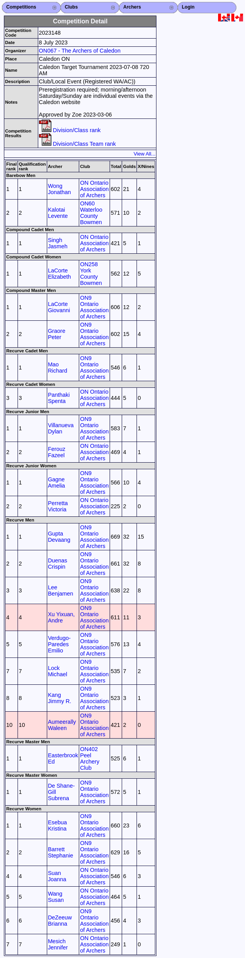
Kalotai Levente (58, 213)
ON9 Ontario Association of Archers (94, 307)
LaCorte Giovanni (59, 307)
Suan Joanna (57, 876)
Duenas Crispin (57, 563)
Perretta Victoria (58, 506)
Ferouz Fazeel (57, 452)
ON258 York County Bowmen (91, 273)
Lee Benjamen (60, 590)
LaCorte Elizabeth (59, 273)
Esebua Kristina (57, 825)
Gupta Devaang (59, 536)
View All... (144, 154)
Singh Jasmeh (57, 243)
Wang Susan (56, 897)
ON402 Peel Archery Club (89, 758)
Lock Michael (57, 671)
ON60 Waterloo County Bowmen (91, 212)
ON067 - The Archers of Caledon (80, 51)
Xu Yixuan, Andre (61, 617)
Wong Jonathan (59, 189)
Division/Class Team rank (77, 144)
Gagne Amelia (56, 482)
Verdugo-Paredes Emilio (59, 644)
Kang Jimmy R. (59, 698)
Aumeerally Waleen (62, 725)
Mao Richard (57, 367)
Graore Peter (57, 334)
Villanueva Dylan (61, 428)
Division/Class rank (70, 130)
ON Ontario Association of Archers (94, 189)
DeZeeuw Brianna (60, 920)
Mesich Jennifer (58, 944)
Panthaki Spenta (59, 398)
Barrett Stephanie (60, 852)
